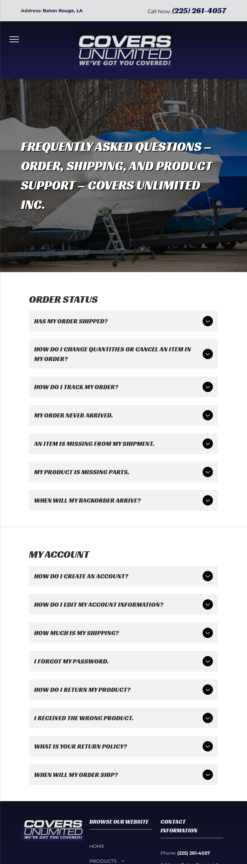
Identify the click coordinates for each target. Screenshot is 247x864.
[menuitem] (120, 846)
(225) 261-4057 (199, 10)
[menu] (14, 39)
